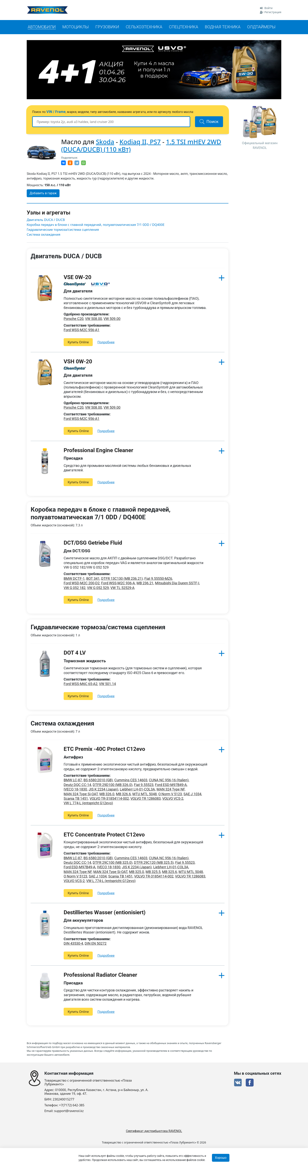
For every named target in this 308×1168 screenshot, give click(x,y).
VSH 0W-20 (78, 361)
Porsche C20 (73, 319)
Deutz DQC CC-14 (77, 785)
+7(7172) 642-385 (71, 1105)
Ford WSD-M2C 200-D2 (82, 583)
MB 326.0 (106, 794)
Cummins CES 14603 (130, 780)
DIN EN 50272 (95, 944)
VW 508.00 (93, 319)
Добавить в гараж (43, 193)
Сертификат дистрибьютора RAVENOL (154, 1131)
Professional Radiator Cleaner (100, 975)
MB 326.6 (123, 794)
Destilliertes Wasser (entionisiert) (105, 912)
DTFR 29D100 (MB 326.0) (112, 785)
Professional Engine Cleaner (98, 450)
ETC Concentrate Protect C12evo (104, 835)
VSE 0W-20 (77, 277)
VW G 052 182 (74, 588)
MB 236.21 (145, 583)
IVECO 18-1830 (75, 790)
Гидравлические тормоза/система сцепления (63, 230)
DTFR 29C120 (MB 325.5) (154, 863)
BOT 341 (93, 579)
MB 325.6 (169, 872)
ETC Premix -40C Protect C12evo (104, 749)
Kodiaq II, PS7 (140, 141)
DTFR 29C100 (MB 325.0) (112, 863)
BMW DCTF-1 (74, 579)
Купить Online (78, 342)
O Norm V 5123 (170, 794)
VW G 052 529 (98, 588)
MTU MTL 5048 (144, 794)
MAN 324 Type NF (171, 790)
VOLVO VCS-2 (172, 799)
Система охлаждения (44, 235)
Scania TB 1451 (76, 799)
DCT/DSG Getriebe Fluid (93, 543)
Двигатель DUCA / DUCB (46, 220)
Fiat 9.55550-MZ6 (158, 579)
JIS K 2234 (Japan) (103, 790)
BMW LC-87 (73, 780)
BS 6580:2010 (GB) (98, 780)
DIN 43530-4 (73, 944)
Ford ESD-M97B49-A (171, 785)
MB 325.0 (136, 872)
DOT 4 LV (75, 653)
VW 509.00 (112, 319)
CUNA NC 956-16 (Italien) (169, 780)
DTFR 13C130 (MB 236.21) (122, 579)
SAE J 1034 (192, 794)
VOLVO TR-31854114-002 (109, 799)
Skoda (105, 141)
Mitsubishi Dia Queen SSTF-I (177, 583)
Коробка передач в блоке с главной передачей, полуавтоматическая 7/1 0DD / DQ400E (97, 225)
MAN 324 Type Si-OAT (81, 794)
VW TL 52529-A (122, 588)
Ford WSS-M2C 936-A (118, 583)
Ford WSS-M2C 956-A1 (81, 330)
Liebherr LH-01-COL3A (137, 790)
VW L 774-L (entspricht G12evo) (88, 803)
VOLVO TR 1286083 (145, 799)
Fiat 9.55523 (143, 785)
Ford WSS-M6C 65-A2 (80, 684)
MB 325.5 (153, 872)
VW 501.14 (107, 684)
